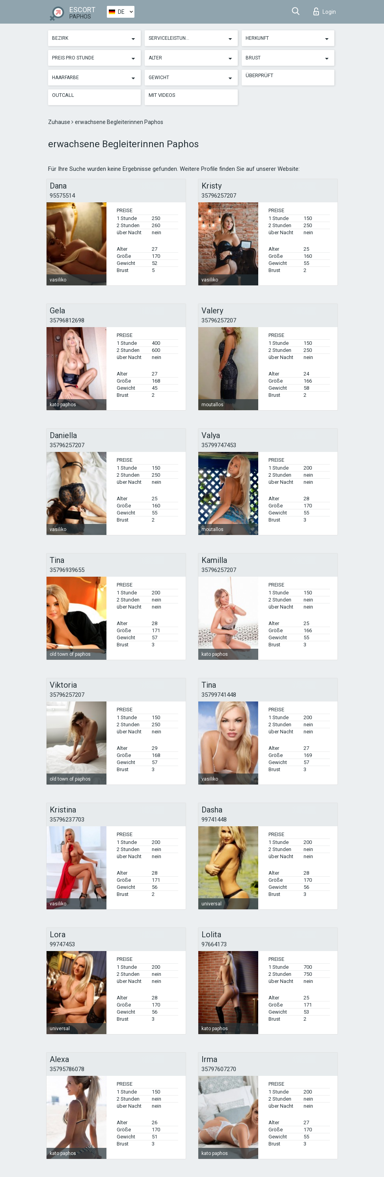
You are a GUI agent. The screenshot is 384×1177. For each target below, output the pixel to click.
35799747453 (218, 445)
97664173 (214, 944)
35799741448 (218, 694)
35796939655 (67, 570)
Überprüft (259, 75)
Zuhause (59, 122)
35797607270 (218, 1069)
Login (324, 11)
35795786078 (67, 1069)
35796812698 (67, 320)
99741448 (214, 819)
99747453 (62, 944)
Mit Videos (162, 95)
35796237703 (67, 819)
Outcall (63, 95)
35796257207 (218, 195)
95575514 (62, 195)
